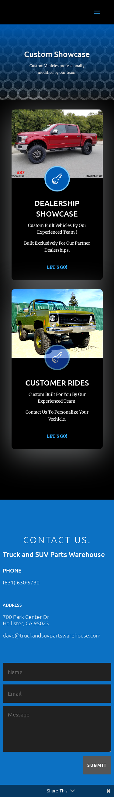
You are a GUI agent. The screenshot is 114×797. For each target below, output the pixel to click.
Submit (97, 765)
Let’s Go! (57, 267)
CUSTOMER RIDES (57, 382)
